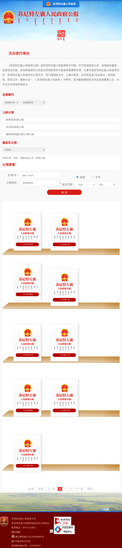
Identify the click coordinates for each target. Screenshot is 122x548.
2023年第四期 (28, 294)
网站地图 (15, 532)
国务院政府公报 (15, 119)
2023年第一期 (65, 355)
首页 (16, 158)
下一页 (79, 489)
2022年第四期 (28, 410)
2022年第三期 (65, 410)
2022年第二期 (28, 465)
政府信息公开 (27, 158)
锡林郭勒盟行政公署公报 (20, 134)
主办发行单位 (19, 53)
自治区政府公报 (15, 127)
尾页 (89, 489)
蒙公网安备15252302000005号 (27, 536)
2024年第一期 (65, 244)
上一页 (51, 489)
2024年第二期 (28, 244)
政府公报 (40, 158)
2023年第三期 (65, 299)
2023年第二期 (28, 355)
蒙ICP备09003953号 (20, 541)
